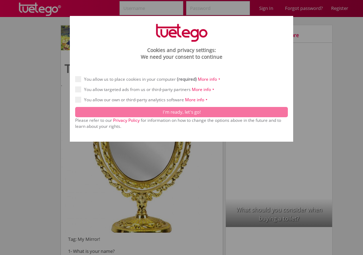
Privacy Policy (126, 120)
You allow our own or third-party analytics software (143, 100)
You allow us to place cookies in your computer (150, 79)
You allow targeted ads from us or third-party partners (147, 89)
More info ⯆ (209, 79)
